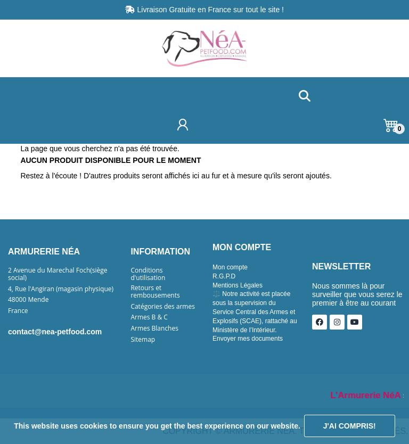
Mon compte (230, 267)
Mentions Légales (237, 285)
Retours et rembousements (154, 291)
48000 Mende (28, 299)
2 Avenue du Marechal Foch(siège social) (58, 274)
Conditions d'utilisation (147, 274)
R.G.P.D (223, 276)
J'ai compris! (349, 426)
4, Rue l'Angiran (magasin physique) (60, 289)
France (18, 311)
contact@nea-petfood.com (55, 331)
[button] (304, 96)
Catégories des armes (162, 306)
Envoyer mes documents (247, 338)
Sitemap (142, 339)
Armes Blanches (154, 328)
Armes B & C (148, 317)
